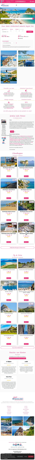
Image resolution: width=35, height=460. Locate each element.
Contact (26, 410)
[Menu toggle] (16, 5)
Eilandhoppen (17, 153)
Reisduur (11, 29)
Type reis (19, 35)
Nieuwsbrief (9, 413)
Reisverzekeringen (26, 412)
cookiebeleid (5, 458)
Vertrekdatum (5, 29)
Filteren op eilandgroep (6, 45)
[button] (9, 59)
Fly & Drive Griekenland (17, 347)
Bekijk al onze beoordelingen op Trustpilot (17, 358)
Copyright (25, 407)
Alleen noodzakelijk (20, 456)
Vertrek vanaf (4, 35)
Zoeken (30, 31)
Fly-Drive (26, 406)
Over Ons (9, 409)
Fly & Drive (17, 255)
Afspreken (9, 410)
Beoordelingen (26, 413)
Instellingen (25, 456)
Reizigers (19, 29)
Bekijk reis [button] (8, 176)
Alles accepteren (31, 456)
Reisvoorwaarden (26, 409)
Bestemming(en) (6, 41)
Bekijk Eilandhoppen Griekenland (17, 247)
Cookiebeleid (9, 407)
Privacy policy (9, 412)
